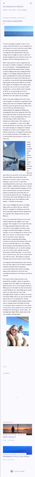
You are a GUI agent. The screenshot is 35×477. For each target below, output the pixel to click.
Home (5, 10)
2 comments (10, 459)
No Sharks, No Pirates (13, 7)
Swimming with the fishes (16, 456)
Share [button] (4, 366)
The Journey (22, 10)
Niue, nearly (9, 437)
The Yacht (12, 10)
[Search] (31, 3)
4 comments (10, 440)
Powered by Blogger (18, 471)
